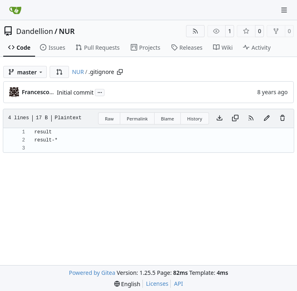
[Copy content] (235, 118)
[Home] (15, 10)
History (194, 119)
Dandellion (34, 31)
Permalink (137, 119)
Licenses (157, 283)
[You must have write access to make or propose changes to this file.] (282, 118)
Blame (167, 119)
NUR (67, 31)
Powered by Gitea (92, 272)
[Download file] (219, 118)
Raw (109, 119)
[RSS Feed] (195, 31)
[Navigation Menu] (285, 10)
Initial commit (75, 92)
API (178, 283)
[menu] (127, 284)
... (99, 92)
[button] (59, 72)
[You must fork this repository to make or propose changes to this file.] (266, 118)
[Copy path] (120, 72)
